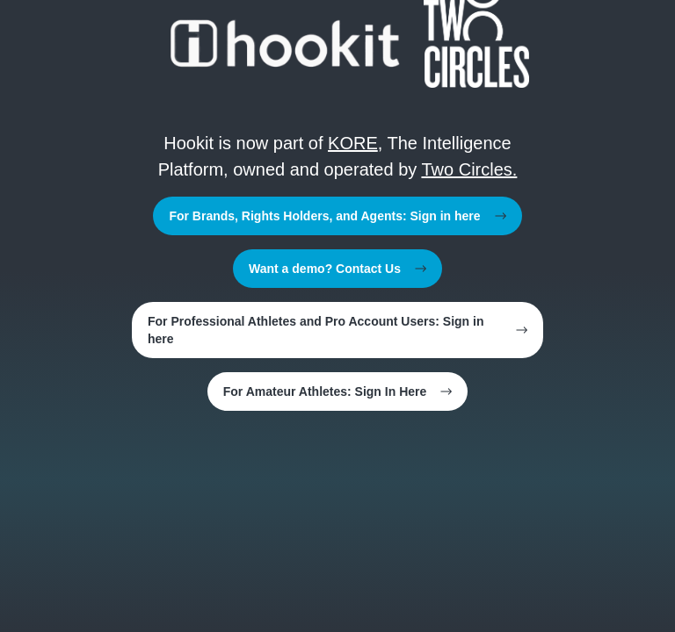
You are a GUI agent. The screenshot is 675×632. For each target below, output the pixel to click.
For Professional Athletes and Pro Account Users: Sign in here (337, 330)
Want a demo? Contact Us (337, 269)
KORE (353, 143)
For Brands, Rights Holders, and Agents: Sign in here (337, 216)
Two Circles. (469, 169)
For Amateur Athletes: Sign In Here (338, 391)
